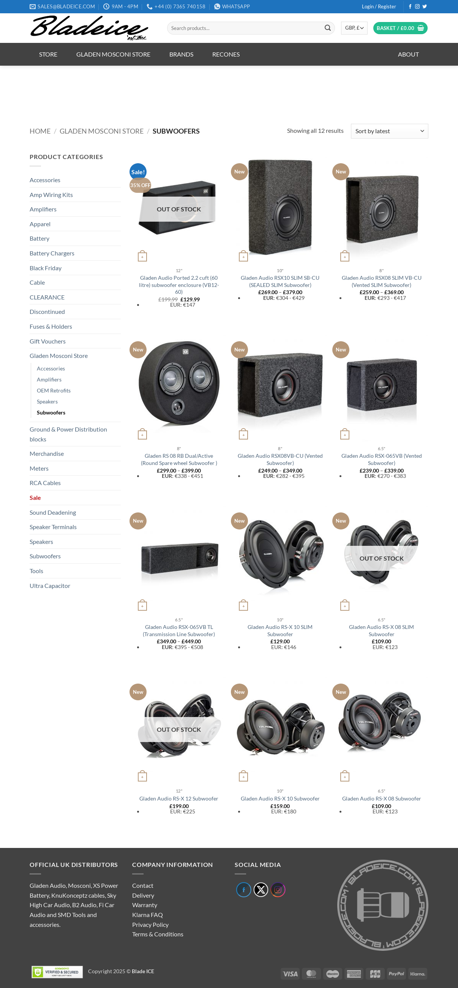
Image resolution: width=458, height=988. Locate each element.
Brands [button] (181, 54)
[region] (229, 89)
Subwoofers (51, 412)
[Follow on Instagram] (417, 6)
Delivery (143, 895)
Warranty (144, 904)
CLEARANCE (47, 297)
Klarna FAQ (147, 914)
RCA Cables (45, 482)
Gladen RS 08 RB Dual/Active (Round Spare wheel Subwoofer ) (179, 459)
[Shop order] (389, 131)
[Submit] (327, 28)
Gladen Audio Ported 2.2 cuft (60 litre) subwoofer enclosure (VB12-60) (179, 284)
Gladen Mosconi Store (113, 54)
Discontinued (47, 311)
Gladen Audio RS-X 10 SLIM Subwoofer (280, 630)
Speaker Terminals (53, 526)
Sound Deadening (53, 512)
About (408, 54)
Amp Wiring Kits (51, 194)
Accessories (45, 179)
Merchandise (47, 453)
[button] (379, 6)
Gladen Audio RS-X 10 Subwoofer (280, 798)
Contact (142, 885)
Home (40, 131)
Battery (39, 238)
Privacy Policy (150, 924)
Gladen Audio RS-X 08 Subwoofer (381, 798)
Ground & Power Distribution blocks (68, 434)
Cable (37, 282)
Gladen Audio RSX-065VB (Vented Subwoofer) (381, 459)
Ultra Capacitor (50, 585)
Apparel (40, 223)
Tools (36, 570)
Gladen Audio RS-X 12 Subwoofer (178, 798)
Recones (226, 54)
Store (48, 54)
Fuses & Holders (51, 326)
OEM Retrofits (54, 390)
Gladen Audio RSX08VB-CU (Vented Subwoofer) (280, 459)
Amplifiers (43, 209)
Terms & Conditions (157, 934)
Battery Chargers (52, 253)
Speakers (47, 401)
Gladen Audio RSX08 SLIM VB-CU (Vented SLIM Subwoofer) (382, 281)
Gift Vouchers (48, 341)
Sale (35, 497)
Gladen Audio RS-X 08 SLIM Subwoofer (381, 630)
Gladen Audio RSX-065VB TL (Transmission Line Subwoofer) (179, 630)
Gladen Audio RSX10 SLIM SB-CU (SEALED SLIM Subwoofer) (280, 281)
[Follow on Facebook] (410, 6)
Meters (39, 468)
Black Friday (46, 267)
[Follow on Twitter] (424, 6)
